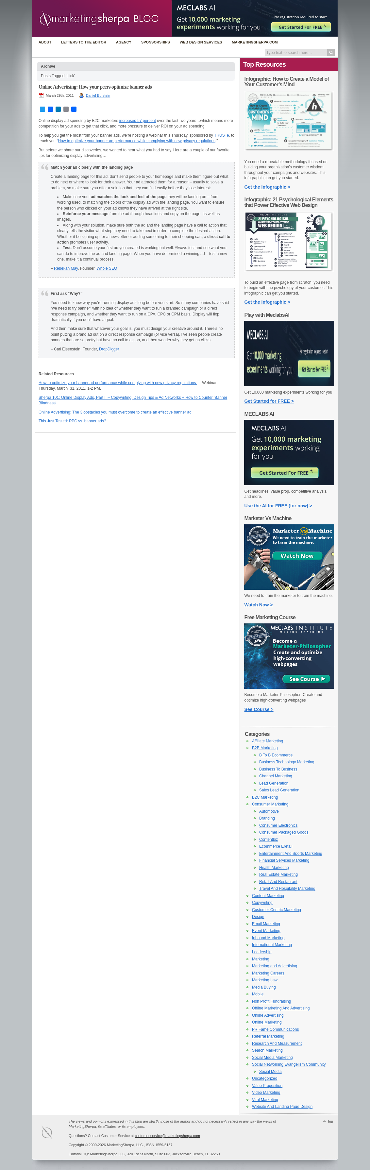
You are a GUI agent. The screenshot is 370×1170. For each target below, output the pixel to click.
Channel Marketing (275, 776)
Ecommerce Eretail (275, 846)
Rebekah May (66, 268)
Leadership (261, 952)
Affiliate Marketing (267, 741)
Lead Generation (273, 783)
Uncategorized (264, 1078)
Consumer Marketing (270, 804)
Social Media (270, 1071)
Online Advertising (268, 1015)
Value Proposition (267, 1085)
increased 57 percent (137, 120)
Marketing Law (265, 980)
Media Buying (264, 987)
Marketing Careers (268, 973)
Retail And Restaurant (278, 881)
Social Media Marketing (272, 1057)
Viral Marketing (265, 1099)
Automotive (269, 811)
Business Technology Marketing (286, 762)
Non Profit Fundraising (271, 1001)
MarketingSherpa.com (255, 42)
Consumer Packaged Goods (284, 832)
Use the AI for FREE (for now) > (278, 505)
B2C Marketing (265, 797)
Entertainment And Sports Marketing (290, 853)
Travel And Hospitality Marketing (287, 888)
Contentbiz (268, 839)
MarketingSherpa (54, 1133)
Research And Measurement (277, 1043)
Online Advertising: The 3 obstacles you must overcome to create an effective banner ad (115, 412)
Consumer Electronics (278, 825)
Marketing (260, 959)
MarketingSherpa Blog (102, 19)
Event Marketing (266, 930)
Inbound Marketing (268, 938)
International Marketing (272, 944)
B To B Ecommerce (276, 755)
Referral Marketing (268, 1036)
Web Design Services (201, 42)
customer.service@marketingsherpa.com (167, 1136)
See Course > (259, 709)
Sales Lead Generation (279, 790)
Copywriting (262, 902)
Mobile (257, 994)
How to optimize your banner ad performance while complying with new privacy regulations (136, 141)
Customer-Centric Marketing (276, 909)
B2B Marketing (265, 748)
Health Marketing (274, 867)
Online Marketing (267, 1022)
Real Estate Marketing (278, 874)
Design (258, 916)
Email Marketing (266, 924)
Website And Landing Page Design (282, 1106)
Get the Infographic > (267, 187)
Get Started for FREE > (269, 401)
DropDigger (109, 349)
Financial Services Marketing (284, 860)
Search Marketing (267, 1050)
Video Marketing (266, 1092)
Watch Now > (258, 604)
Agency (123, 42)
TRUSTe (221, 135)
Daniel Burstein (98, 95)
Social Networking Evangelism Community (289, 1064)
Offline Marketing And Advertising (281, 1008)
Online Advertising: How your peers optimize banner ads (95, 87)
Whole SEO (107, 268)
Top (330, 1121)
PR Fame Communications (275, 1029)
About (45, 42)
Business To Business (278, 769)
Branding (267, 818)
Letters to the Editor (83, 42)
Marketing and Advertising (274, 966)
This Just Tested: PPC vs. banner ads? (72, 421)
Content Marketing (268, 895)
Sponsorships (155, 42)
